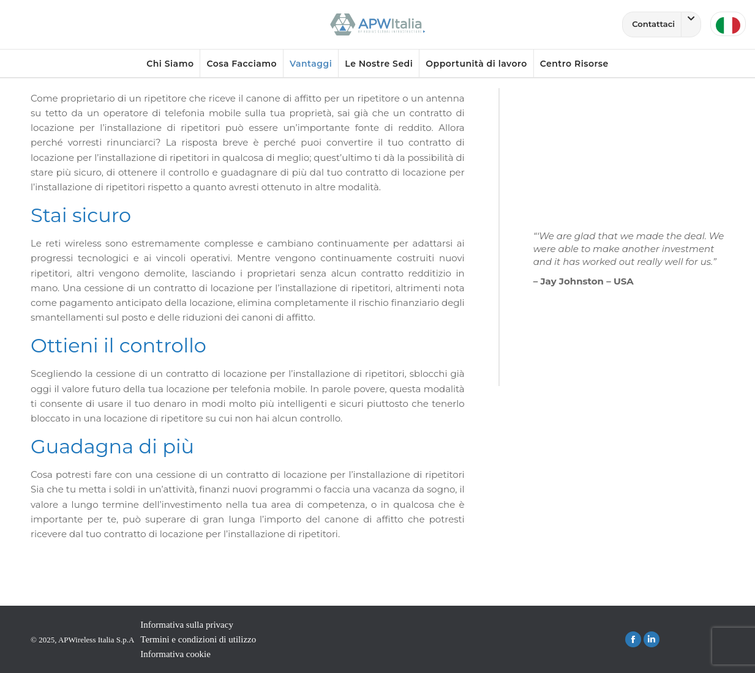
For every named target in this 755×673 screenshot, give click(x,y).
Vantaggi (311, 63)
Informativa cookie (175, 654)
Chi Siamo (169, 63)
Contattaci (666, 24)
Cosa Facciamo (241, 63)
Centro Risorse (574, 63)
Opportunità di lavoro (476, 63)
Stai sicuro (81, 215)
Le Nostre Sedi (379, 63)
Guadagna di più (112, 446)
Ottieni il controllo (118, 345)
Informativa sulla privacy (186, 625)
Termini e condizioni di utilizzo (198, 639)
